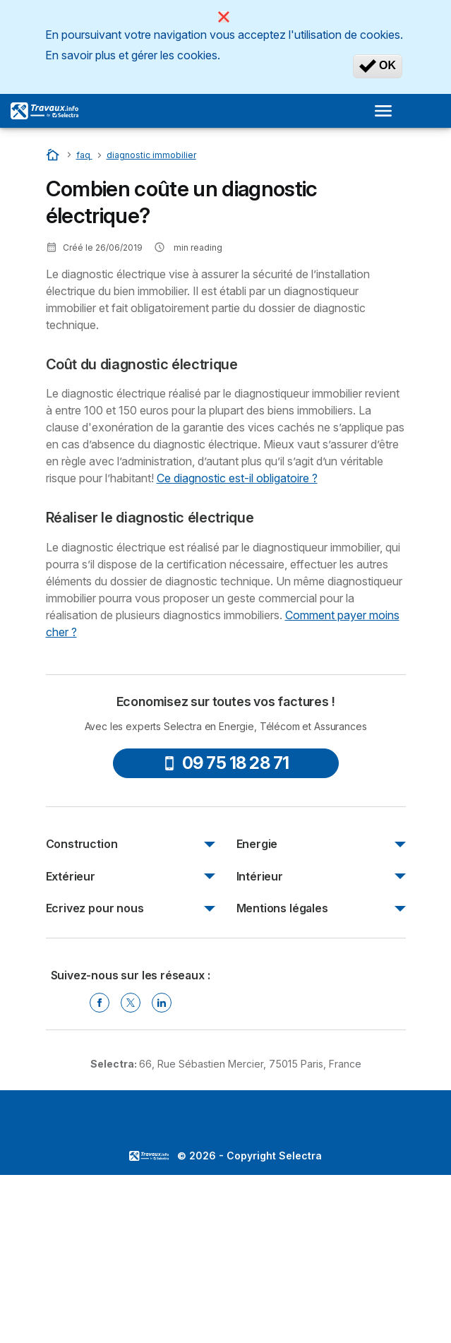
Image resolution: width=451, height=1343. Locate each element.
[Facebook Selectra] (99, 1003)
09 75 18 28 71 (225, 763)
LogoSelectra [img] (149, 1156)
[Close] (223, 17)
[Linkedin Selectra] (162, 1003)
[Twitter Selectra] (130, 1003)
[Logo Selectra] (44, 110)
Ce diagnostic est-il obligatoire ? (237, 478)
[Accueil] (54, 154)
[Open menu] (387, 111)
